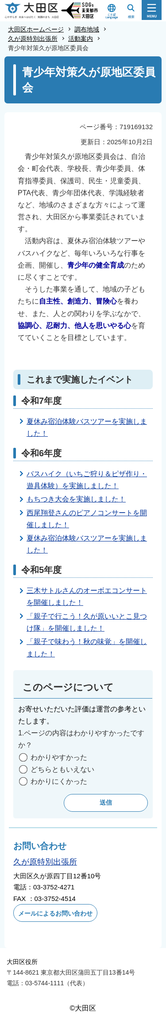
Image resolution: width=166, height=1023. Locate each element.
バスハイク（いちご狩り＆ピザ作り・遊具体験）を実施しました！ (87, 480)
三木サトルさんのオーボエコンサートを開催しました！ (87, 596)
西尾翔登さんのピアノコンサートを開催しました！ (87, 519)
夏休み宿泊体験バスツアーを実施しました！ (87, 427)
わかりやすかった (59, 757)
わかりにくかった (59, 781)
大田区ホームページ (36, 29)
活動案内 (80, 38)
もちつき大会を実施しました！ (76, 499)
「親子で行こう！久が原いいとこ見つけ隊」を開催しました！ (87, 622)
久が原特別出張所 (33, 38)
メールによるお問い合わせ (55, 913)
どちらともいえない (62, 769)
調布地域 (86, 29)
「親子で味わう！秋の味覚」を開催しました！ (87, 647)
